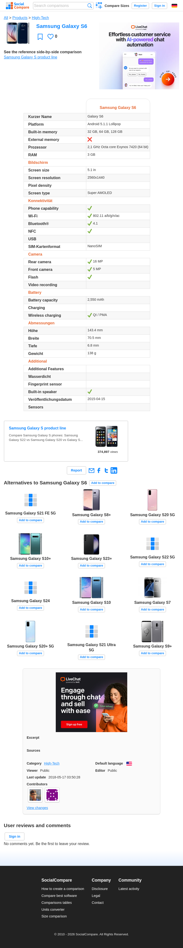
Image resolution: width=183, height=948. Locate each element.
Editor (100, 770)
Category (34, 763)
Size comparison (54, 916)
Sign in (159, 5)
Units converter (53, 909)
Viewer (32, 770)
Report (76, 470)
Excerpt (33, 737)
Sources (33, 750)
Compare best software (59, 896)
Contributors (37, 784)
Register (140, 5)
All (6, 18)
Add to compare (102, 483)
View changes (37, 808)
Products (19, 18)
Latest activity (128, 889)
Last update (36, 777)
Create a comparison (99, 6)
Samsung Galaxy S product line (30, 57)
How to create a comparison (62, 889)
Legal (96, 896)
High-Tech (40, 18)
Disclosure (100, 889)
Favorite (40, 36)
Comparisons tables (56, 903)
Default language (109, 763)
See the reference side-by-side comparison (42, 52)
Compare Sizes (117, 6)
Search (89, 5)
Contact (98, 903)
